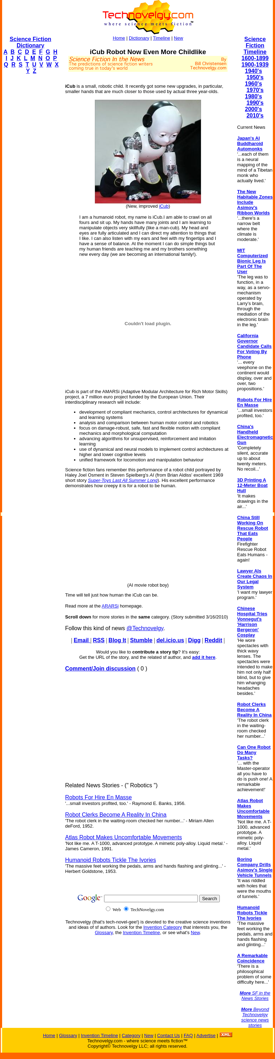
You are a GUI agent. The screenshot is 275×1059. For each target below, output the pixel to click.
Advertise (206, 1035)
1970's (254, 90)
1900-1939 (255, 65)
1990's (254, 103)
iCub (163, 206)
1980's (253, 96)
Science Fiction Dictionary (30, 42)
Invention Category (162, 927)
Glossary (104, 932)
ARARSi (110, 606)
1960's (253, 84)
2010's (254, 116)
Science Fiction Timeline (255, 45)
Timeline (161, 38)
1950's (254, 77)
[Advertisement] (30, 186)
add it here (204, 657)
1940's (253, 71)
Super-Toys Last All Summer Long (122, 480)
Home (119, 38)
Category (131, 1035)
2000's (253, 109)
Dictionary (139, 38)
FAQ (188, 1035)
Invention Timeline (141, 932)
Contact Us (168, 1035)
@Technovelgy (144, 628)
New (178, 38)
